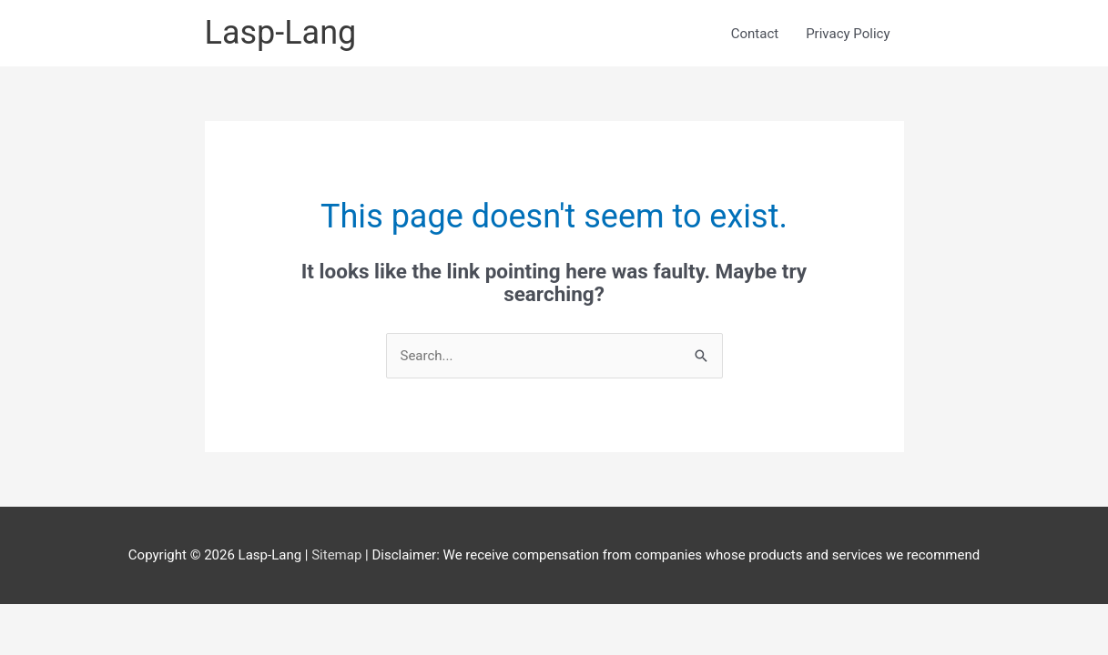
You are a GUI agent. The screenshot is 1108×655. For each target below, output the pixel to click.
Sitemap (338, 555)
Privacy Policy (847, 33)
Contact (754, 33)
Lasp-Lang (281, 33)
